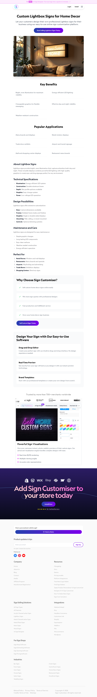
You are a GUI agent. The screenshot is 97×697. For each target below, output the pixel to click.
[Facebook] (15, 555)
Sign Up (78, 545)
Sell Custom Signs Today (27, 323)
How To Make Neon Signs (62, 594)
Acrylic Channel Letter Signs (22, 613)
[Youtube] (23, 555)
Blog (15, 572)
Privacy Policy (30, 690)
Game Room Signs (54, 667)
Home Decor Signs (54, 670)
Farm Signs (17, 667)
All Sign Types (18, 607)
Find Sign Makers (59, 584)
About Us (17, 569)
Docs (55, 569)
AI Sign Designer (19, 632)
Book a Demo (48, 532)
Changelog (57, 566)
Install (77, 7)
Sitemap (33, 693)
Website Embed (59, 607)
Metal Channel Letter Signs (22, 619)
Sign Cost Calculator (60, 597)
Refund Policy (19, 690)
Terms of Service (42, 690)
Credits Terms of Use (21, 693)
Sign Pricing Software (20, 654)
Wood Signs (17, 628)
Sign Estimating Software (22, 648)
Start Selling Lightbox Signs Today (48, 30)
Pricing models (58, 575)
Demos (56, 572)
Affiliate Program (19, 581)
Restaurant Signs (54, 673)
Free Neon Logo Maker (61, 581)
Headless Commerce (60, 613)
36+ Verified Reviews (53, 509)
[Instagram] (19, 555)
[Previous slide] (18, 406)
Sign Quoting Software (21, 651)
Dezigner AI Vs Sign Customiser (63, 591)
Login (69, 7)
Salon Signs (17, 676)
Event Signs (52, 664)
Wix (55, 628)
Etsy (55, 610)
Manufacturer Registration (22, 584)
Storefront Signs (54, 676)
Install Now (48, 504)
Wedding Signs (18, 679)
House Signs (17, 673)
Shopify (56, 619)
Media (16, 578)
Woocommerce (59, 632)
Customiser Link (59, 616)
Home (16, 566)
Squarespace (58, 622)
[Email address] (43, 545)
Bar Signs (16, 664)
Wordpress (57, 635)
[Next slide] (79, 406)
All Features (17, 610)
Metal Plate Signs (19, 622)
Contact (16, 575)
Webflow (57, 625)
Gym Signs (17, 670)
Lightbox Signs (18, 616)
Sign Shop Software (20, 644)
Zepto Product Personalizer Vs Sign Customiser (68, 588)
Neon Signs (17, 625)
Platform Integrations (61, 578)
